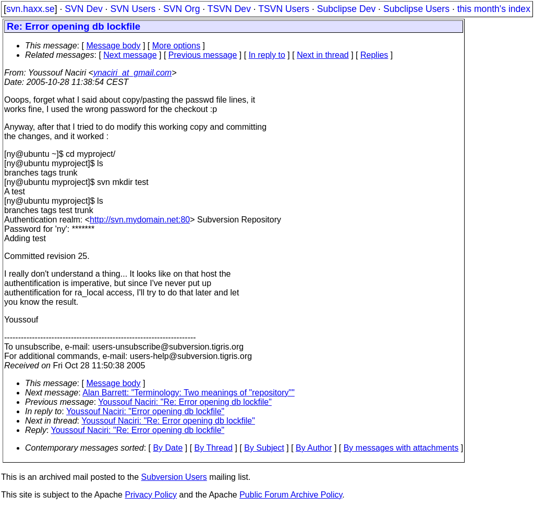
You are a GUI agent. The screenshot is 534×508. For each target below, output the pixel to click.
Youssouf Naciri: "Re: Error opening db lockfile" (185, 402)
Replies (374, 55)
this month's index (493, 9)
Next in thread (323, 55)
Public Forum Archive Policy (290, 494)
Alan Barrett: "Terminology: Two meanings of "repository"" (188, 392)
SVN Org (181, 9)
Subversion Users (174, 477)
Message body (113, 45)
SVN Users (132, 9)
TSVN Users (283, 9)
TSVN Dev (229, 9)
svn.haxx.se (30, 9)
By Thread (214, 447)
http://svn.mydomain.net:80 (140, 219)
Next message (129, 55)
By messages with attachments (401, 447)
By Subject (264, 447)
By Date (168, 447)
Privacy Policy (151, 494)
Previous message (202, 55)
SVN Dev (83, 9)
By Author (314, 447)
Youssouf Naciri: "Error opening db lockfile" (145, 411)
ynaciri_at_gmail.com (132, 72)
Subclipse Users (416, 9)
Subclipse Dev (346, 9)
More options (176, 45)
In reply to (267, 55)
